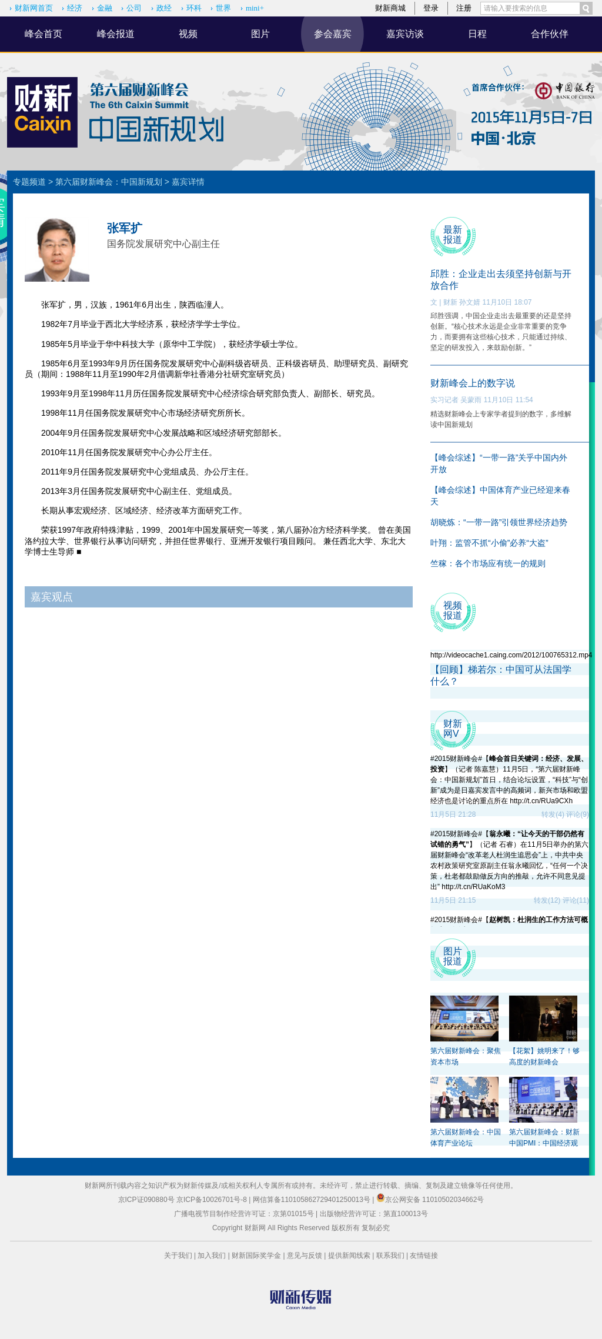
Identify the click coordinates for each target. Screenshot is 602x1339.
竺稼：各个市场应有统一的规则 (488, 563)
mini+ (255, 8)
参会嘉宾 (333, 34)
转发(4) (552, 814)
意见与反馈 (304, 1255)
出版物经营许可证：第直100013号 (374, 1214)
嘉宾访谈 (405, 34)
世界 (223, 8)
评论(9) (577, 814)
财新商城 (390, 8)
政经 (164, 8)
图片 (260, 34)
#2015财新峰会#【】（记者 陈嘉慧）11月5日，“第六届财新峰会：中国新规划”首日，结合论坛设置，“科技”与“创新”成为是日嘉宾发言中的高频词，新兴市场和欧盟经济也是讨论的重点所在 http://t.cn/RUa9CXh (509, 779)
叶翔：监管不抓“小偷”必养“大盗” (489, 542)
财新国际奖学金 (256, 1255)
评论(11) (576, 900)
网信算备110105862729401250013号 (312, 1200)
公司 (134, 8)
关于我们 (178, 1255)
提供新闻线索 (349, 1255)
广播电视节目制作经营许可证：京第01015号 (243, 1214)
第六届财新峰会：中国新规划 (108, 181)
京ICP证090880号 (146, 1200)
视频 (188, 34)
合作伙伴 (549, 34)
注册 (463, 8)
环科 (194, 8)
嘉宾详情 (188, 181)
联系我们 (390, 1255)
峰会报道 (116, 34)
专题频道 (29, 181)
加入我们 (212, 1255)
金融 (104, 8)
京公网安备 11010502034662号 (430, 1200)
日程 (477, 34)
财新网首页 (34, 8)
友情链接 (424, 1255)
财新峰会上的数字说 (472, 383)
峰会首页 (43, 34)
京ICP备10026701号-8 (212, 1200)
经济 (74, 8)
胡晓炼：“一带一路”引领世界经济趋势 (498, 522)
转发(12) (547, 900)
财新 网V (452, 729)
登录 (431, 8)
